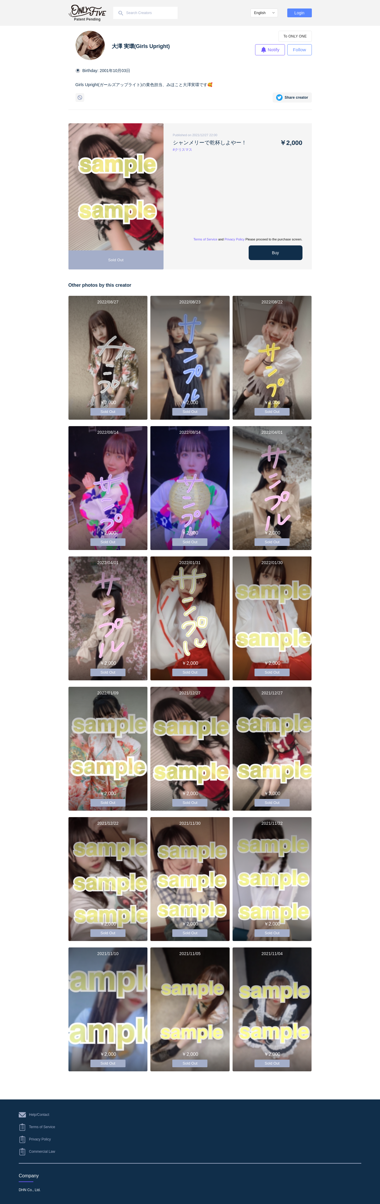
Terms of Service (205, 239)
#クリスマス (182, 150)
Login (299, 13)
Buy (275, 252)
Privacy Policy (235, 239)
